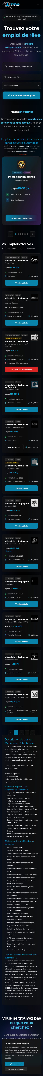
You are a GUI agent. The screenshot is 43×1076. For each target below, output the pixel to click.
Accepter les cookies (14, 1064)
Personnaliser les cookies (16, 1069)
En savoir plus (22, 154)
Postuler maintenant (21, 369)
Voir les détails (21, 283)
